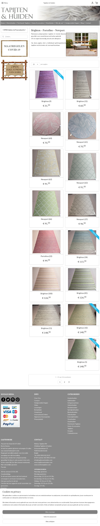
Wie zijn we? (59, 23)
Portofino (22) (46, 256)
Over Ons (37, 398)
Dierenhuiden (11, 23)
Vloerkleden (50, 23)
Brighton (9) (46, 101)
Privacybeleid (38, 419)
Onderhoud (38, 412)
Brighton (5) (82, 362)
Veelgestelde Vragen (72, 23)
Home (3, 23)
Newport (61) (82, 142)
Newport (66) (46, 219)
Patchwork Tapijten (23, 23)
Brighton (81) (82, 293)
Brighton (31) (82, 101)
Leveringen (38, 407)
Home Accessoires (38, 23)
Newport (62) (46, 179)
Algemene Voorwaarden (42, 417)
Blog (82, 23)
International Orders (41, 414)
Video (36, 405)
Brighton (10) (82, 328)
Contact (88, 23)
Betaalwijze (38, 410)
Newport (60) (46, 138)
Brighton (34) (82, 257)
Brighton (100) (46, 293)
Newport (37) (82, 219)
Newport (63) (82, 183)
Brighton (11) (46, 328)
